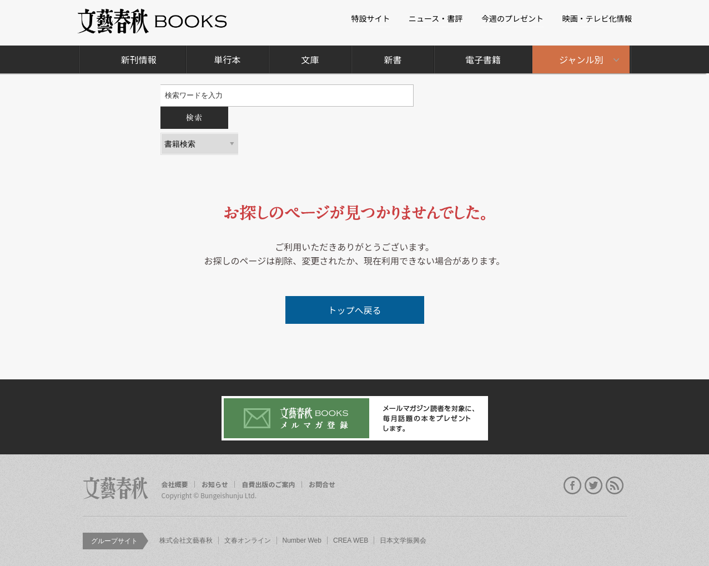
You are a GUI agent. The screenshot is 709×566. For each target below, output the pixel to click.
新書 (393, 59)
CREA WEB (350, 540)
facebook (572, 485)
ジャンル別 (581, 59)
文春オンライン (247, 540)
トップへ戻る (354, 310)
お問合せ (322, 484)
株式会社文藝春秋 (186, 540)
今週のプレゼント (512, 18)
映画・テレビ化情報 (597, 18)
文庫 (310, 59)
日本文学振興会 (403, 540)
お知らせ (215, 484)
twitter (593, 485)
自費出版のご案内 (268, 484)
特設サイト (370, 18)
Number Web (302, 540)
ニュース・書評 (435, 18)
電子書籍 (483, 59)
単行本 (227, 59)
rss (614, 485)
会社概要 (175, 484)
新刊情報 (139, 59)
